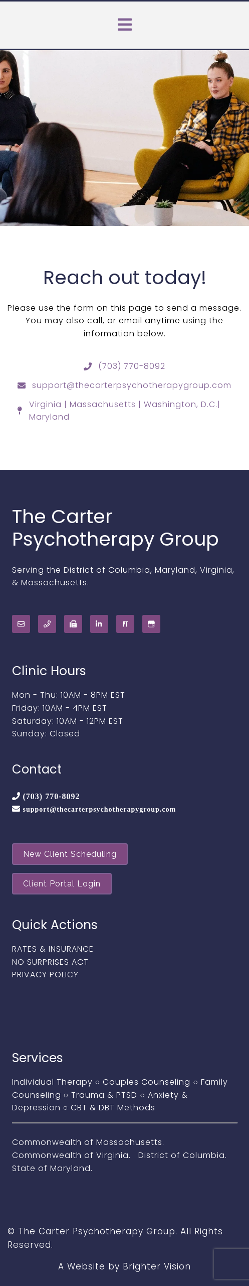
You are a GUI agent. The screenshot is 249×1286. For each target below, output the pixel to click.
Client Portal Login (62, 883)
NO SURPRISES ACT (50, 962)
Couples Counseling (146, 1082)
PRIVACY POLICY (45, 974)
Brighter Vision (157, 1266)
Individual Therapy (52, 1082)
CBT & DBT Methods (113, 1107)
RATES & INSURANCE (53, 949)
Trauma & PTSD (104, 1095)
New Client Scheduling (70, 854)
